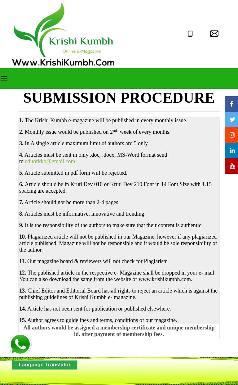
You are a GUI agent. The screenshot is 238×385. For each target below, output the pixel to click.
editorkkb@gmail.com (50, 161)
